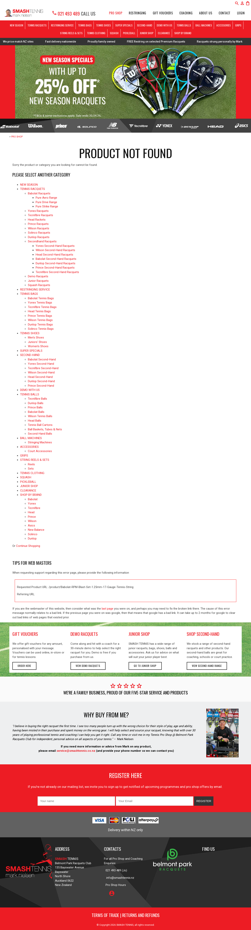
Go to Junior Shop (145, 666)
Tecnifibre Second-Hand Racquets (57, 272)
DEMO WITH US (164, 25)
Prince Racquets (38, 224)
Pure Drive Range (46, 202)
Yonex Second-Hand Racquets (55, 246)
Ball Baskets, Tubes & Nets (45, 429)
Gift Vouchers (163, 13)
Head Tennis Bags (39, 311)
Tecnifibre (34, 508)
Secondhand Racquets (42, 241)
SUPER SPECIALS (123, 25)
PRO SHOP (115, 13)
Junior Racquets (38, 281)
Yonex (32, 503)
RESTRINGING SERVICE (62, 25)
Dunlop (32, 538)
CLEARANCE (164, 33)
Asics (31, 525)
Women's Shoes (38, 346)
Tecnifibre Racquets (40, 215)
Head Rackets (37, 219)
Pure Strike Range (47, 206)
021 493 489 (66, 13)
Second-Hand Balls (40, 433)
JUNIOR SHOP (146, 33)
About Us (205, 13)
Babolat (33, 499)
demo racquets (84, 634)
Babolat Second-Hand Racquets (56, 259)
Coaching (186, 13)
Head (31, 512)
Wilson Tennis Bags (40, 320)
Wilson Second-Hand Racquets (55, 250)
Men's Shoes (36, 337)
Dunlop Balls (35, 403)
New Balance (36, 530)
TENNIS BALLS (184, 25)
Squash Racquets (39, 285)
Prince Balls (35, 407)
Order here (24, 666)
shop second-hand (203, 634)
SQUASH (114, 33)
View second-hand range (207, 666)
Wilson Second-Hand (41, 372)
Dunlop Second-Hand (41, 381)
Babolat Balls (36, 412)
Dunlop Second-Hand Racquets (55, 263)
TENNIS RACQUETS (37, 25)
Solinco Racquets (39, 232)
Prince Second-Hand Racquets (55, 267)
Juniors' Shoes (37, 342)
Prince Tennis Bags (40, 316)
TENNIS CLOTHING (96, 33)
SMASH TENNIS (124, 924)
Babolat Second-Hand (42, 359)
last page (107, 608)
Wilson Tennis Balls (40, 416)
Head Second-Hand (40, 377)
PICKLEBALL (129, 33)
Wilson (32, 521)
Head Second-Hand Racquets (54, 254)
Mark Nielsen (125, 739)
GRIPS (238, 25)
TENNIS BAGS (85, 25)
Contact (224, 13)
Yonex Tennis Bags (40, 302)
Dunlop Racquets (38, 237)
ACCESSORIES (223, 25)
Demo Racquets (38, 276)
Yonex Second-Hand (41, 363)
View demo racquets (88, 666)
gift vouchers (25, 634)
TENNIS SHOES (103, 25)
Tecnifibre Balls (37, 398)
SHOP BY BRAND (182, 33)
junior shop (139, 634)
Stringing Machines (40, 442)
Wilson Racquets (38, 228)
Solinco (32, 534)
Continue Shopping (28, 546)
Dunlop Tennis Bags (40, 324)
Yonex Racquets (38, 211)
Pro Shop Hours (115, 885)
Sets (31, 468)
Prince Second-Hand (41, 385)
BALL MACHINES (203, 25)
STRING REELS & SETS (71, 33)
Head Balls (34, 420)
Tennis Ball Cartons (40, 425)
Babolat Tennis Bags (41, 298)
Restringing (137, 13)
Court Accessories (40, 451)
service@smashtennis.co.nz (75, 751)
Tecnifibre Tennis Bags (42, 307)
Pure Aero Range (46, 197)
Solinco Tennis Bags (41, 329)
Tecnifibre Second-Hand (43, 368)
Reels (31, 464)
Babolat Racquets (39, 193)
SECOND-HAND (144, 25)
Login (241, 13)
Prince (32, 517)
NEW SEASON (16, 25)
